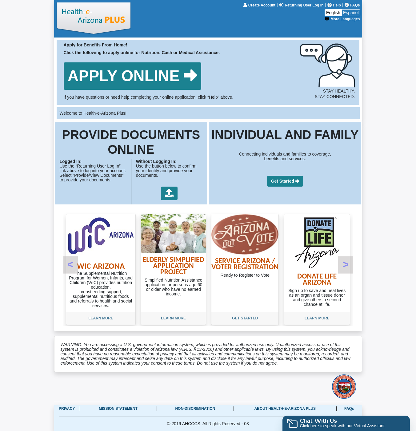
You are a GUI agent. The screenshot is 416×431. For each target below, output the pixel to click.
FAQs (349, 408)
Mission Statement (118, 408)
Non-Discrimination (195, 408)
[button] (133, 76)
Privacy (67, 408)
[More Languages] (342, 18)
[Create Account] (260, 4)
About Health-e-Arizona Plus (285, 408)
